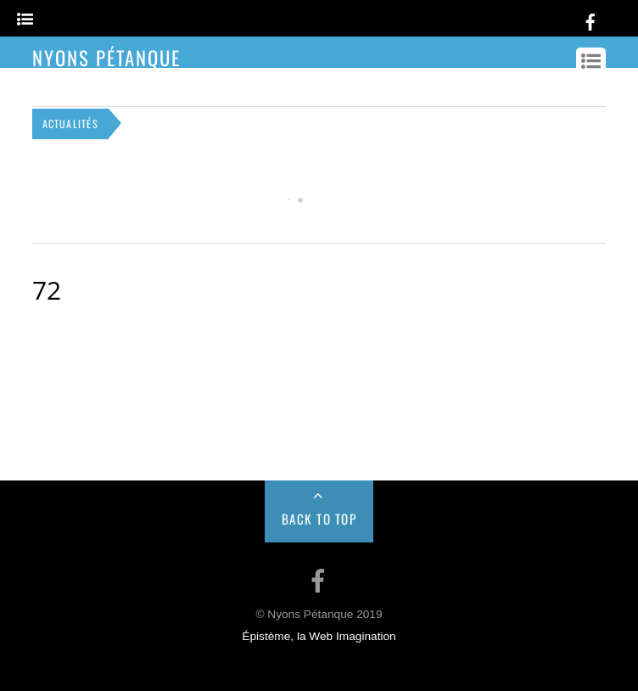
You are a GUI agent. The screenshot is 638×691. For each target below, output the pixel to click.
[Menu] (25, 19)
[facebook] (590, 19)
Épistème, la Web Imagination (318, 636)
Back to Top (319, 518)
